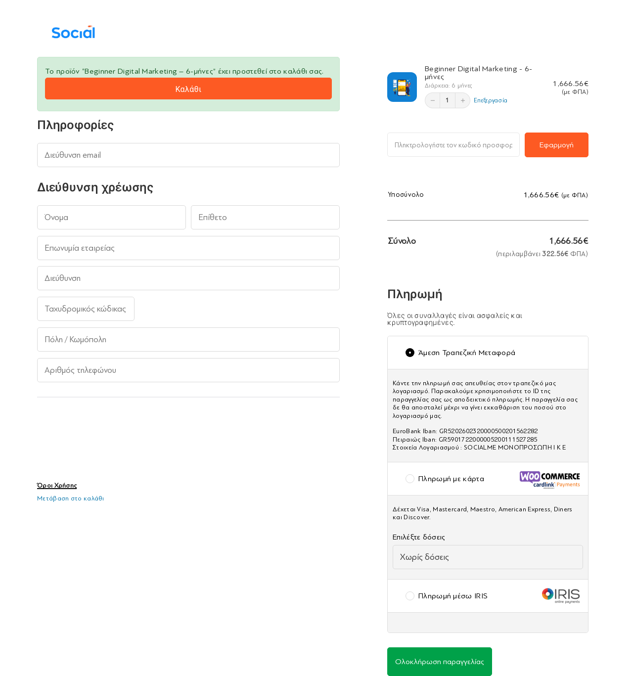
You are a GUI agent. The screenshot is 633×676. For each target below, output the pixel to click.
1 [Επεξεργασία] (447, 100)
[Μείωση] (432, 100)
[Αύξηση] (462, 100)
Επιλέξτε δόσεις (422, 537)
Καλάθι (188, 89)
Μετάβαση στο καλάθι (70, 498)
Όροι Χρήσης (57, 485)
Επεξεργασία (490, 100)
